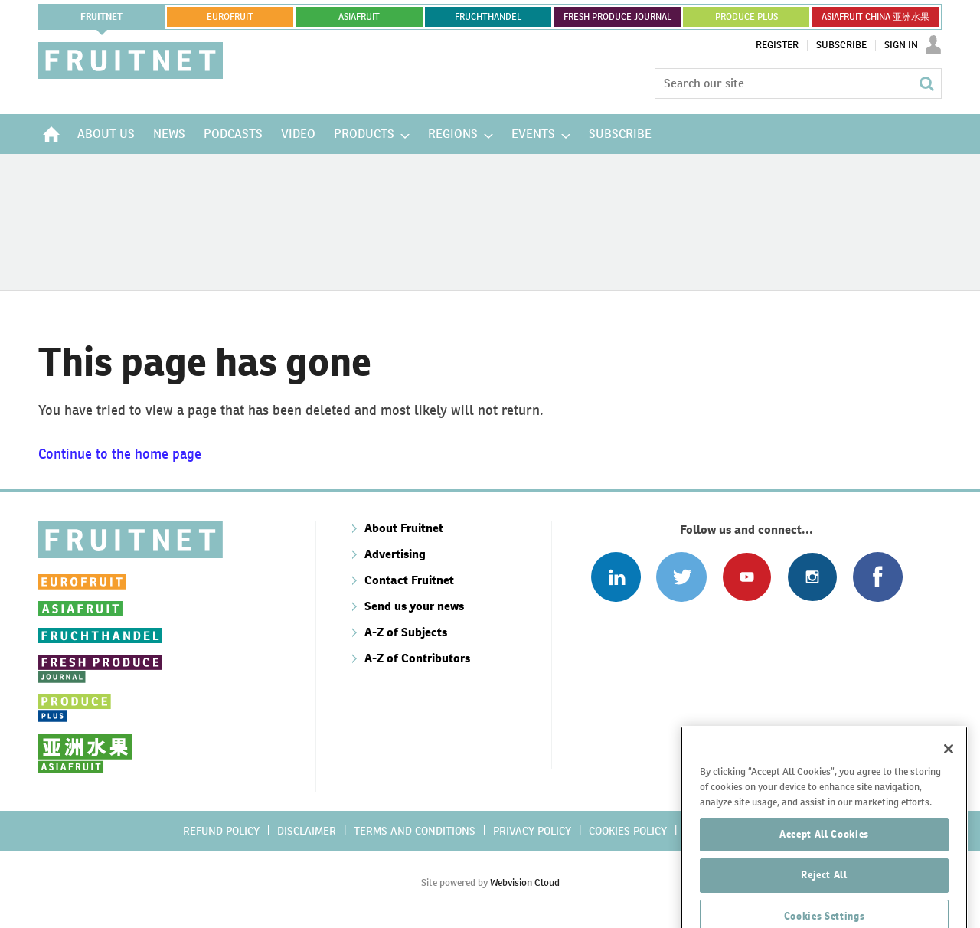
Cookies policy (628, 831)
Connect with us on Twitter (681, 577)
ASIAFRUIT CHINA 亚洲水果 (875, 17)
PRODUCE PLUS (746, 17)
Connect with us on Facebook (878, 577)
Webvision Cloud (525, 882)
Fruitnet (101, 17)
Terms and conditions (414, 831)
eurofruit (230, 17)
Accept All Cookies (824, 857)
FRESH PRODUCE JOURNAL (617, 17)
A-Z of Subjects (405, 632)
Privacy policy (532, 831)
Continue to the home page (119, 453)
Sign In (901, 45)
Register (777, 45)
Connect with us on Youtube (747, 577)
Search (926, 83)
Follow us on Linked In (616, 577)
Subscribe (841, 45)
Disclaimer (306, 831)
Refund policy (221, 831)
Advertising (395, 554)
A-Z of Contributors (417, 658)
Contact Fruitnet (409, 580)
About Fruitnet (403, 528)
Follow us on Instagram (812, 577)
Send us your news (414, 606)
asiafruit (359, 17)
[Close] (948, 772)
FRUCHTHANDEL (488, 17)
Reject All (824, 898)
